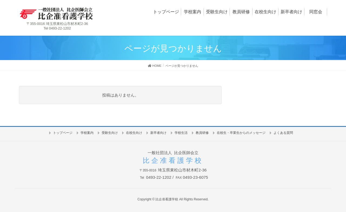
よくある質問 (283, 133)
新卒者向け (158, 133)
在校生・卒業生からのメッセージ (241, 133)
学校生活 (181, 133)
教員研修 (202, 133)
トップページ (62, 133)
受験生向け (110, 133)
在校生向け (134, 133)
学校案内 (87, 133)
